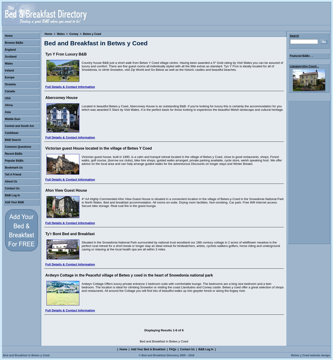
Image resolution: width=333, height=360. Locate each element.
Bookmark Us (14, 167)
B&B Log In (12, 195)
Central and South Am (19, 126)
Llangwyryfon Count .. (304, 66)
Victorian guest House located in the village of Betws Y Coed (98, 148)
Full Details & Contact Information (70, 87)
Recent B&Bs (13, 153)
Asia (8, 112)
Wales (61, 34)
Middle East (12, 119)
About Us (11, 181)
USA (8, 98)
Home (48, 34)
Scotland (11, 56)
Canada (10, 91)
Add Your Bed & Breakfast (148, 349)
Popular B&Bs (14, 160)
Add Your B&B (14, 202)
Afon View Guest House (66, 190)
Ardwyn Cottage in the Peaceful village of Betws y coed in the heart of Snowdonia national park (129, 275)
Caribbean (11, 133)
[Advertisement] (308, 172)
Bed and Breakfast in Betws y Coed (26, 355)
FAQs (172, 349)
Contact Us (12, 188)
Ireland (9, 70)
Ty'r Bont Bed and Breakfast (70, 234)
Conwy (73, 34)
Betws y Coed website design (310, 355)
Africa (9, 105)
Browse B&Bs (14, 42)
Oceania (10, 84)
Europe (9, 77)
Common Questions (18, 146)
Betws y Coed (92, 34)
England (10, 49)
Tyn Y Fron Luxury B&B (66, 54)
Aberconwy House (61, 98)
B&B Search (13, 140)
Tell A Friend (13, 174)
